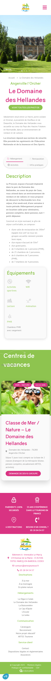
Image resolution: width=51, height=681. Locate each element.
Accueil (11, 77)
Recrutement (25, 630)
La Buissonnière (26, 605)
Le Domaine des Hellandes (26, 602)
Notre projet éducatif (25, 633)
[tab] (14, 159)
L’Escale (25, 611)
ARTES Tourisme (25, 636)
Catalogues (25, 626)
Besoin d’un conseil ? (37, 527)
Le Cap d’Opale (25, 608)
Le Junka (25, 615)
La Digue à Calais (25, 599)
